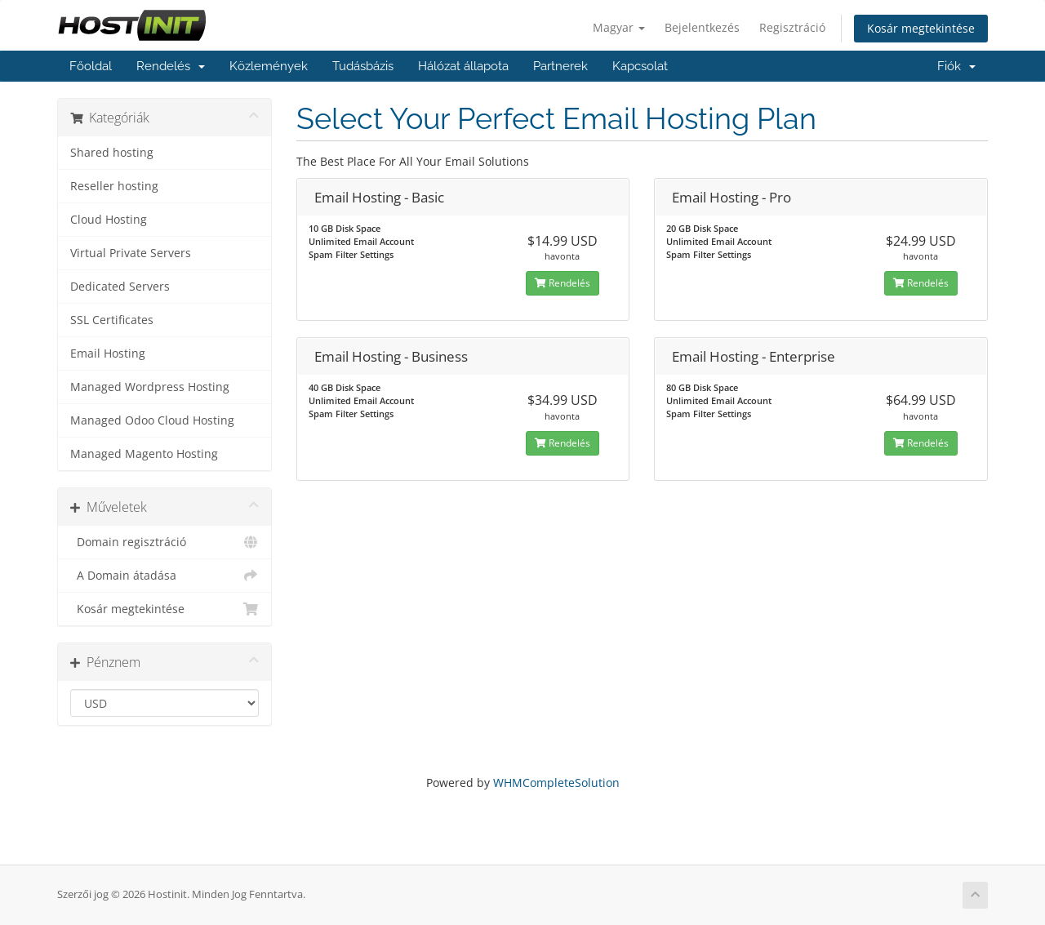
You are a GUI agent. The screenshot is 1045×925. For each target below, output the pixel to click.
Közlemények (268, 66)
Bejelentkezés (702, 27)
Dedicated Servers (120, 286)
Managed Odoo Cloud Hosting (152, 420)
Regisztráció (792, 27)
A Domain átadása (164, 575)
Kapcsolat (640, 66)
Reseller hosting (114, 186)
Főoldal (90, 66)
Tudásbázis (363, 66)
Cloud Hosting (108, 219)
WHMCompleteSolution (556, 782)
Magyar (619, 27)
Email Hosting (107, 353)
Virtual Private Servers (130, 253)
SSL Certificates (111, 320)
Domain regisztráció (164, 542)
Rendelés (170, 66)
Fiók (956, 66)
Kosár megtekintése (921, 28)
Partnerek (560, 66)
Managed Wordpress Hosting (149, 387)
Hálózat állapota (463, 66)
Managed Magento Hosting (144, 454)
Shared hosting (111, 152)
